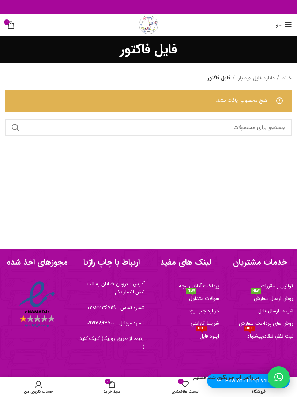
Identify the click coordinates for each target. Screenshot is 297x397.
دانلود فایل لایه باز (256, 78)
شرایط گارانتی (205, 323)
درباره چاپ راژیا (203, 311)
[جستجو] (148, 127)
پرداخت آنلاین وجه (199, 286)
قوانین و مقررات (277, 286)
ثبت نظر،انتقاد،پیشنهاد (268, 335)
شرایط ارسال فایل (275, 311)
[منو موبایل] (283, 25)
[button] (279, 377)
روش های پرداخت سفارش (266, 323)
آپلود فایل (207, 335)
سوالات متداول (202, 297)
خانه (286, 78)
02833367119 (101, 308)
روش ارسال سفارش (272, 297)
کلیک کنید (89, 338)
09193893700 (101, 323)
